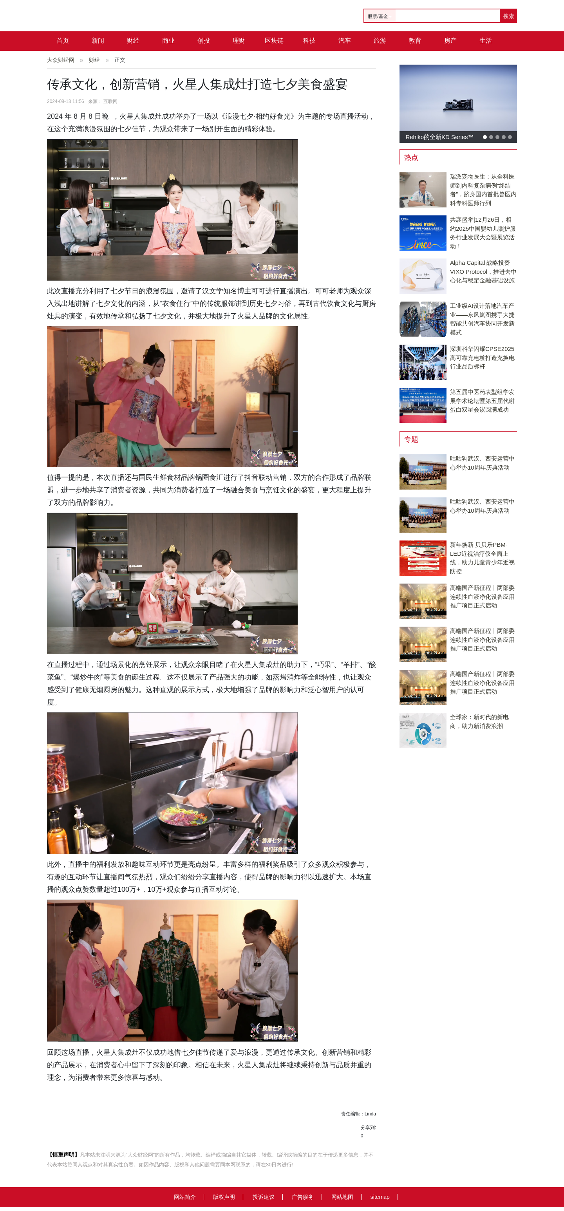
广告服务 (303, 1197)
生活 (485, 40)
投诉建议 (264, 1197)
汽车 (344, 40)
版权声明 (224, 1197)
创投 (203, 40)
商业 (168, 40)
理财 (239, 40)
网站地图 (342, 1197)
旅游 (380, 40)
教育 (415, 40)
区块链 (274, 40)
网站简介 (185, 1197)
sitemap (380, 1197)
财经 (133, 40)
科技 (309, 40)
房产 (450, 40)
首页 (62, 40)
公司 (98, 60)
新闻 (98, 40)
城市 (62, 60)
